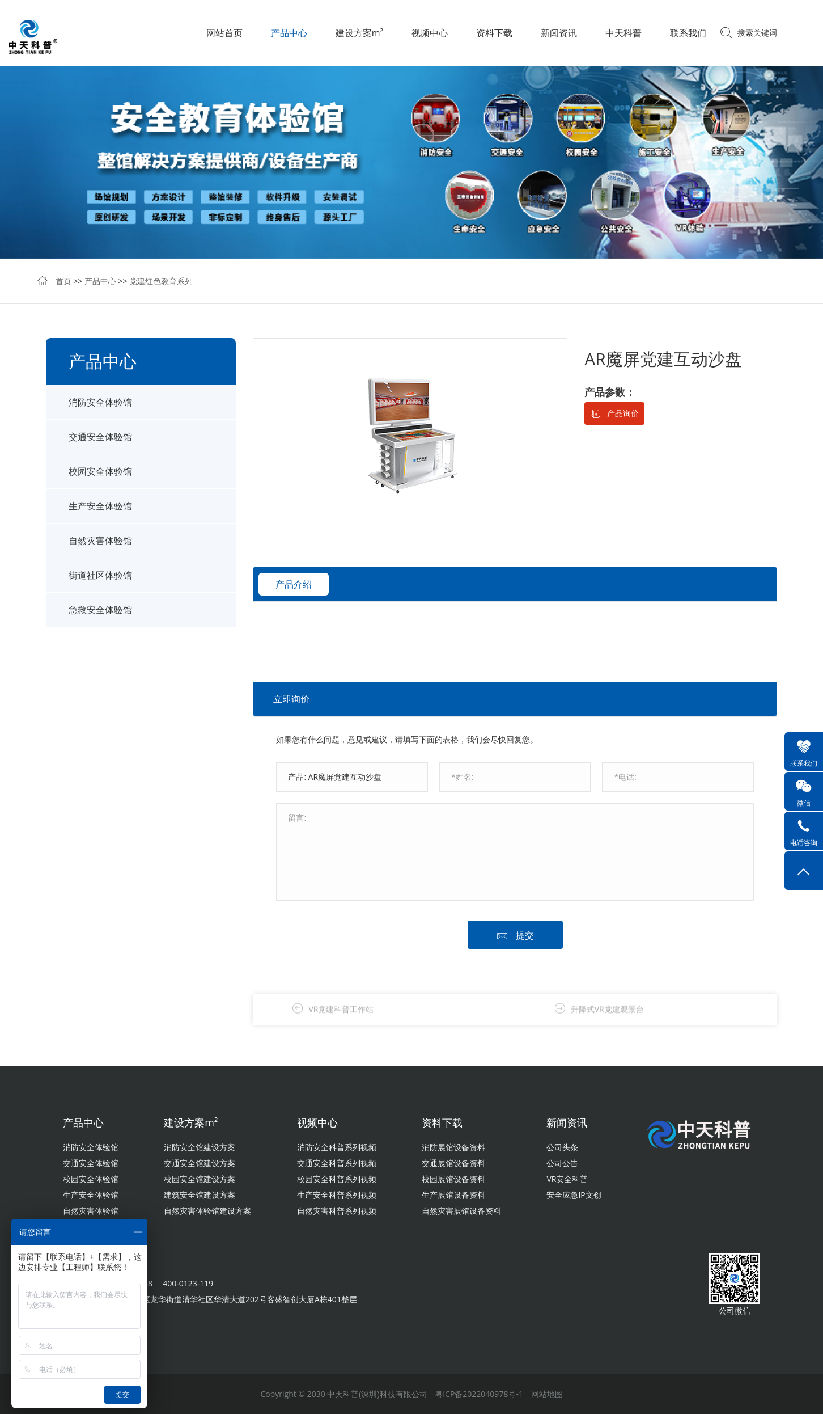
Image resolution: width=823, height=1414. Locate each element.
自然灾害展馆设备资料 (461, 1210)
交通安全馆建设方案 (199, 1163)
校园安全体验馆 (100, 471)
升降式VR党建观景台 (607, 1019)
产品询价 (623, 413)
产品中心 (289, 33)
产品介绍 (293, 584)
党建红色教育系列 (161, 281)
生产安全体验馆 (100, 506)
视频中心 (430, 33)
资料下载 (494, 33)
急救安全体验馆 (100, 609)
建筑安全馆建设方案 (199, 1194)
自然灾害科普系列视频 (336, 1210)
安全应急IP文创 (573, 1194)
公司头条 (562, 1147)
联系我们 (688, 33)
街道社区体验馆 (100, 575)
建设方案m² (359, 33)
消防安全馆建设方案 (199, 1147)
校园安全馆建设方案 (199, 1179)
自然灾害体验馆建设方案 (207, 1210)
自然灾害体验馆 (100, 540)
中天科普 (623, 33)
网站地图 (547, 1393)
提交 (525, 935)
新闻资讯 (559, 33)
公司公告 (562, 1163)
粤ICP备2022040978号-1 (479, 1393)
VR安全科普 (567, 1179)
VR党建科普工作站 (341, 1019)
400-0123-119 (188, 1283)
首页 (63, 281)
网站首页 (224, 33)
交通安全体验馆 (100, 436)
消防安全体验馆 (100, 402)
